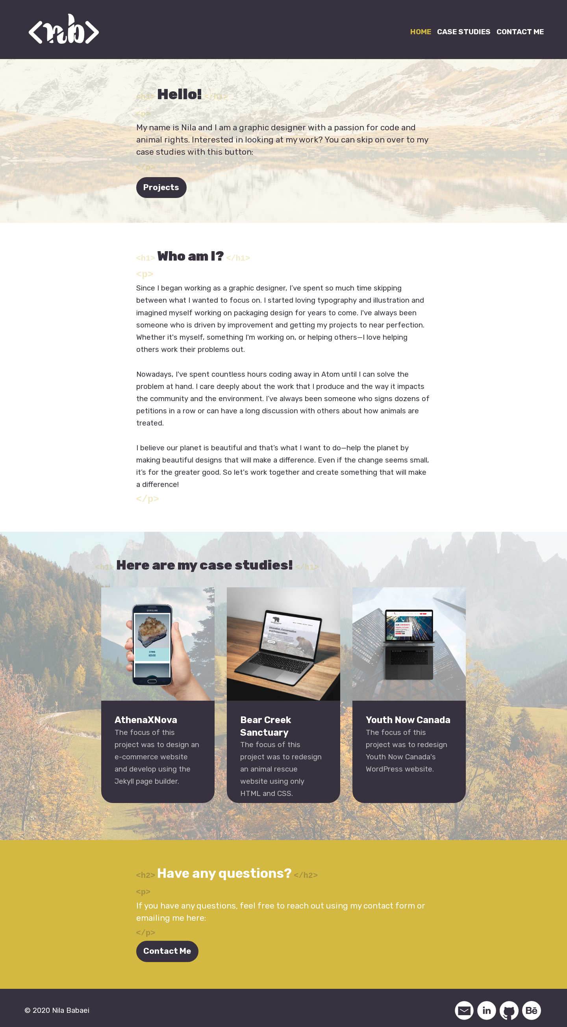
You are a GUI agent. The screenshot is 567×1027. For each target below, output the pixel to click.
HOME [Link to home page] (420, 32)
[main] (283, 491)
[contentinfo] (283, 1005)
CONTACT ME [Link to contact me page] (520, 32)
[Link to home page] (63, 28)
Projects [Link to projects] (161, 186)
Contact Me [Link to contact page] (167, 946)
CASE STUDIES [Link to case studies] (464, 32)
